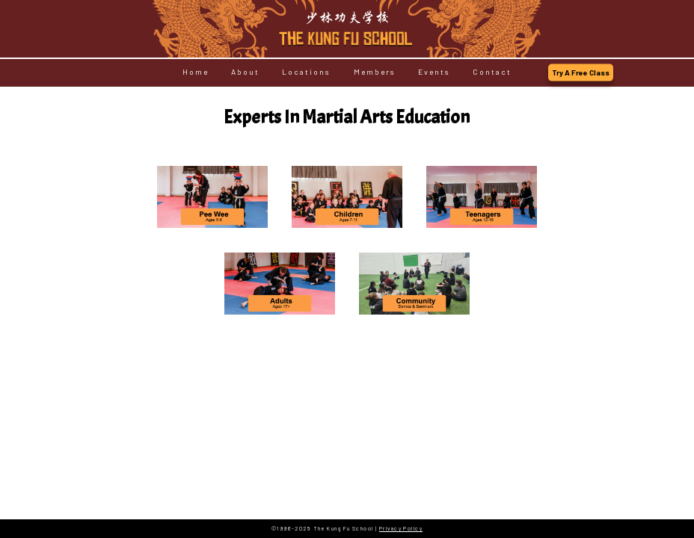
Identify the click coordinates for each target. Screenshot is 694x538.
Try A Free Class (580, 72)
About (245, 72)
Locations (306, 72)
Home (195, 72)
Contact (492, 72)
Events (434, 72)
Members (375, 72)
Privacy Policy (401, 528)
